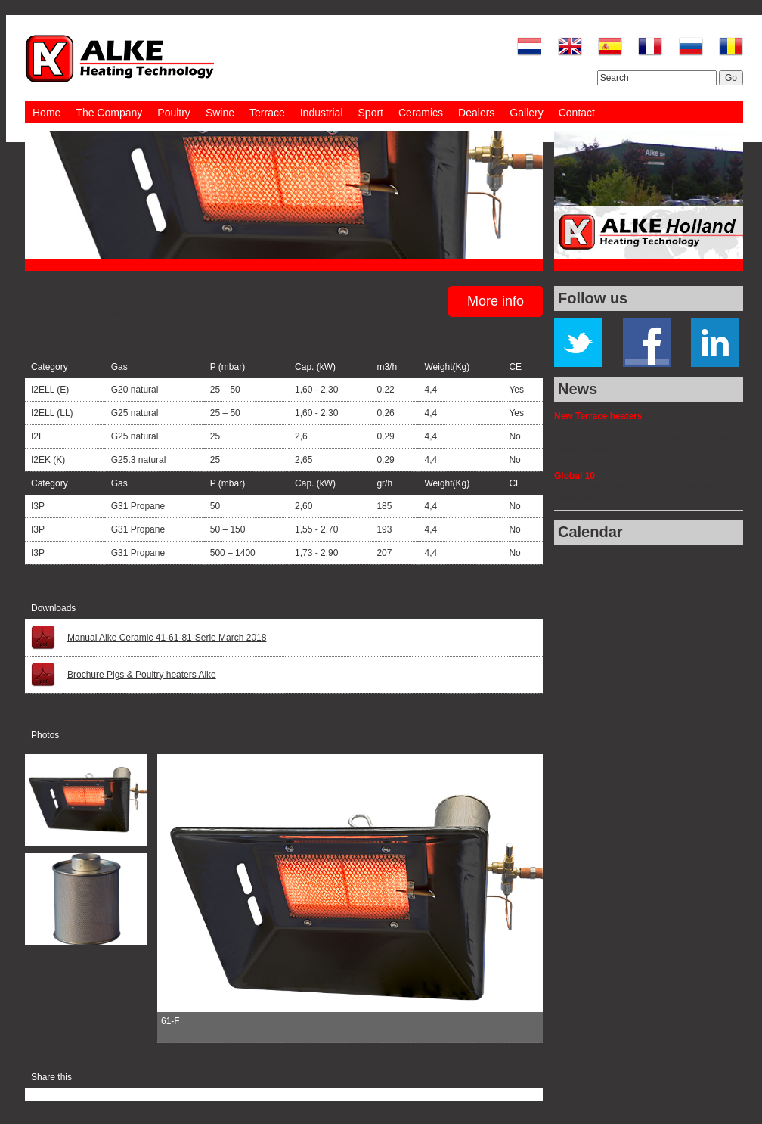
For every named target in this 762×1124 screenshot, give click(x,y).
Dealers (476, 113)
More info (495, 301)
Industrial (321, 113)
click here (240, 339)
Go (731, 78)
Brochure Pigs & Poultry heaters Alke (141, 674)
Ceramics (420, 113)
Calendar (590, 531)
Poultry (173, 113)
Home (46, 113)
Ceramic (107, 289)
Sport (370, 113)
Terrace (267, 113)
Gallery (526, 113)
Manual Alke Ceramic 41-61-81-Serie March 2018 (166, 637)
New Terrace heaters (598, 416)
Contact (577, 113)
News (577, 388)
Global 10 (574, 475)
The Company (109, 113)
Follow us (592, 298)
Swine (220, 113)
